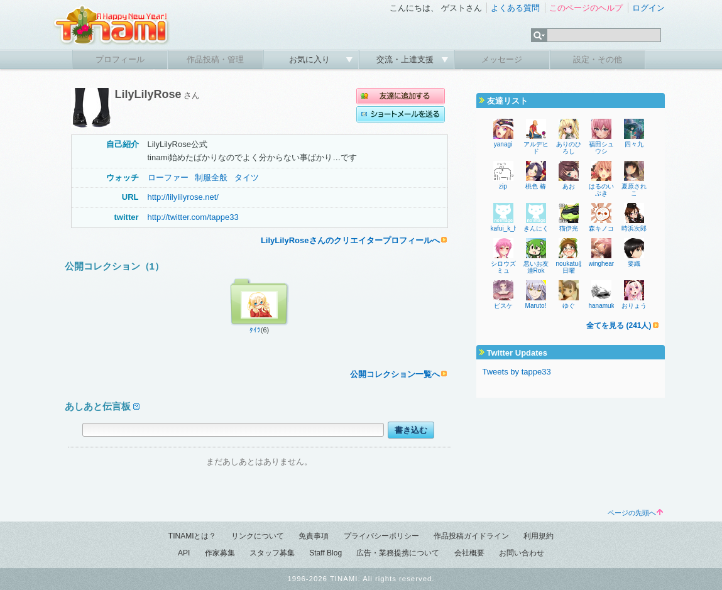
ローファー (168, 177)
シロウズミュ (503, 267)
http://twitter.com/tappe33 (193, 217)
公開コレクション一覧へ (395, 374)
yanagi (503, 144)
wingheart (602, 263)
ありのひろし (568, 148)
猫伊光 (568, 228)
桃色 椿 (535, 186)
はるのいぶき (601, 190)
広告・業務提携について (397, 553)
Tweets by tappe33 (517, 371)
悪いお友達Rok (536, 267)
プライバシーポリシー (381, 536)
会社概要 (469, 553)
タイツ (246, 177)
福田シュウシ (601, 148)
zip (503, 186)
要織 (634, 263)
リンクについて (257, 536)
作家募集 (220, 553)
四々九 (634, 144)
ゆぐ (568, 305)
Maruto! (536, 305)
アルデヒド (536, 148)
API (184, 553)
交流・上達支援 (406, 59)
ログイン (648, 8)
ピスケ (503, 305)
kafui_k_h (504, 228)
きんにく (536, 228)
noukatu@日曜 (570, 267)
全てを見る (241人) (618, 325)
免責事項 (313, 536)
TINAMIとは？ (192, 536)
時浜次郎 (634, 228)
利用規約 (538, 536)
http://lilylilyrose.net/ (183, 197)
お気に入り (310, 59)
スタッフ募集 (272, 553)
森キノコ (601, 228)
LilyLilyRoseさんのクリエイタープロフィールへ (350, 240)
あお (568, 186)
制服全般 (211, 177)
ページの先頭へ (635, 512)
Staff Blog (325, 553)
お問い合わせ (521, 553)
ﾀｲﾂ (255, 330)
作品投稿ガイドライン (471, 536)
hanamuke (603, 305)
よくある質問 (515, 8)
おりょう (634, 305)
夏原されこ (634, 190)
